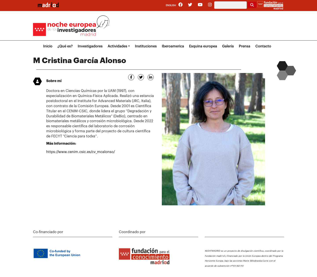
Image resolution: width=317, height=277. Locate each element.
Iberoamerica (173, 46)
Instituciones (146, 46)
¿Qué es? (65, 46)
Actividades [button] (117, 46)
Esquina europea (203, 46)
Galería (228, 46)
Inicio (47, 46)
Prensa (244, 46)
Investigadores (90, 46)
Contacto (263, 46)
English (171, 5)
